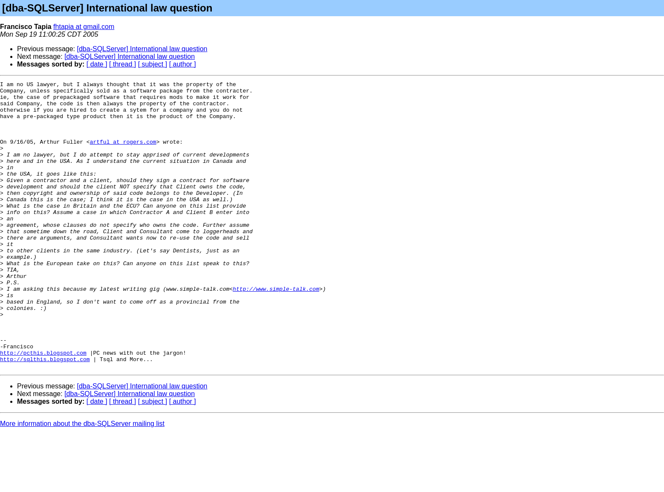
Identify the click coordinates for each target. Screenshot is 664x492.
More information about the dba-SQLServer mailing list (82, 481)
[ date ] (97, 64)
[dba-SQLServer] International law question (142, 48)
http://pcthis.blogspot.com (43, 407)
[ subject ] (152, 64)
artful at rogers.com (123, 154)
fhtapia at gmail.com (83, 26)
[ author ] (182, 64)
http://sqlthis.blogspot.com (45, 415)
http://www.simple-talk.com (276, 331)
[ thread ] (122, 64)
